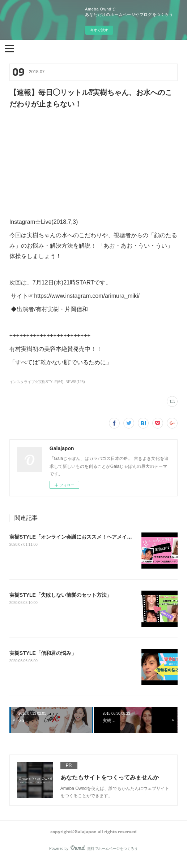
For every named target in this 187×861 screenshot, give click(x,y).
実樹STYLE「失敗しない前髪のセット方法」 (60, 595)
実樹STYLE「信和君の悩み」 (42, 653)
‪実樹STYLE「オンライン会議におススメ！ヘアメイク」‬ (73, 537)
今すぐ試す (99, 30)
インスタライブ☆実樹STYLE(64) (36, 382)
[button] (9, 48)
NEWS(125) (75, 382)
